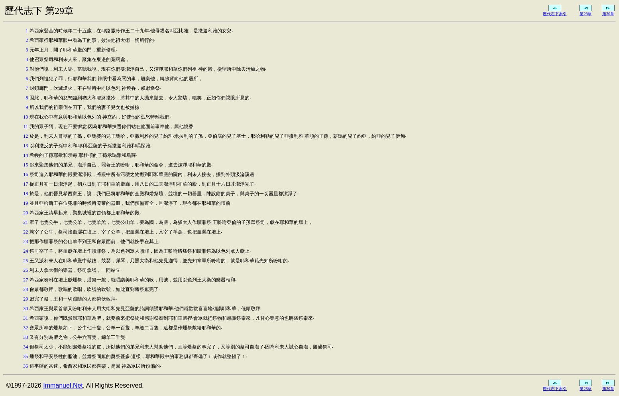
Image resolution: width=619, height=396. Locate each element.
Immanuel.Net (63, 385)
